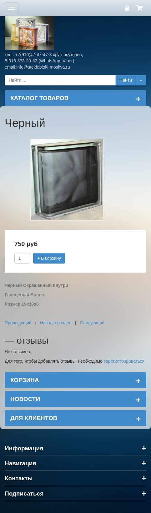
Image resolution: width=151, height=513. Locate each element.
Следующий (92, 322)
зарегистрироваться (124, 361)
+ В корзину (49, 258)
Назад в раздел (56, 322)
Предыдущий (18, 322)
